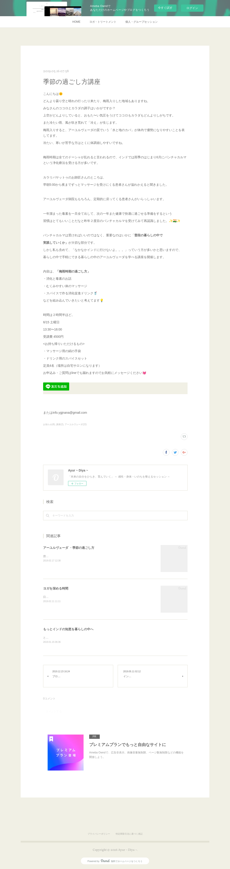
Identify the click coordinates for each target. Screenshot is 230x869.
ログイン (192, 8)
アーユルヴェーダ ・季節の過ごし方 (68, 548)
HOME (76, 21)
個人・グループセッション (141, 21)
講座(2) (59, 424)
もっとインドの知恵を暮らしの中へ (68, 629)
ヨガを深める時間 (55, 588)
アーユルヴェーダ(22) (76, 424)
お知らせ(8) (49, 424)
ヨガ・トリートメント (102, 21)
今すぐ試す (165, 7)
